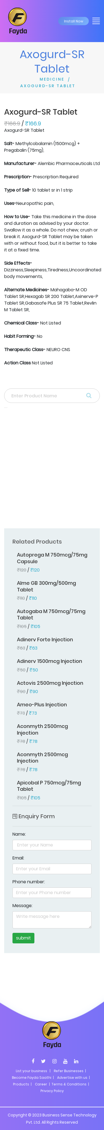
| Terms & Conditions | (68, 1084)
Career (41, 1084)
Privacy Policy (52, 1090)
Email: (18, 858)
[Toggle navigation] (94, 20)
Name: (19, 834)
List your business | (33, 1071)
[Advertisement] (52, 470)
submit (23, 938)
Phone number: (28, 882)
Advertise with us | (73, 1077)
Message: (22, 905)
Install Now (73, 21)
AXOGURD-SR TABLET (47, 86)
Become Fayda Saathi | (33, 1077)
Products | (22, 1084)
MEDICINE (52, 79)
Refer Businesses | (70, 1071)
